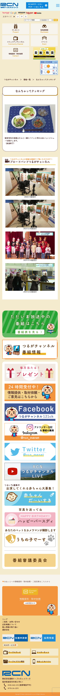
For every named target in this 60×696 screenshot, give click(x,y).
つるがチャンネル (11, 79)
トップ (5, 619)
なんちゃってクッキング (45, 79)
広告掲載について (9, 624)
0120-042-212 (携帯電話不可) (19, 685)
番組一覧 (27, 79)
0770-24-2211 (13, 688)
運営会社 (5, 629)
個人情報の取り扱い (11, 627)
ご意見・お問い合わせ (11, 621)
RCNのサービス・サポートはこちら (36, 5)
